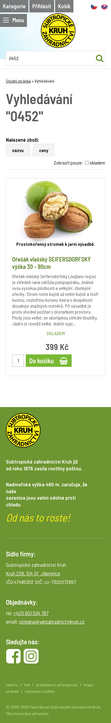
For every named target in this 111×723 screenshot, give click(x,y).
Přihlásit (41, 6)
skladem (97, 162)
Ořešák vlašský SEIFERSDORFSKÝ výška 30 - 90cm (51, 263)
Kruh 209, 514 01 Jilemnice (33, 573)
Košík (64, 6)
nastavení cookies (40, 691)
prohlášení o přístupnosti (57, 684)
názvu (18, 150)
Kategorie (14, 6)
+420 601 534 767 (31, 613)
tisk (27, 684)
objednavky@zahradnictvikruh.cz (52, 621)
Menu (13, 20)
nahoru (12, 684)
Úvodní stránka (18, 80)
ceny (43, 150)
